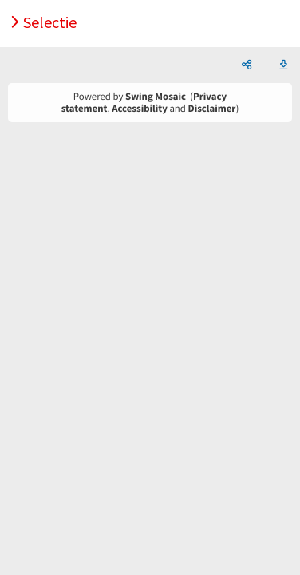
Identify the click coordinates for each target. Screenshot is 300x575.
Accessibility (140, 108)
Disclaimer (212, 108)
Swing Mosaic (155, 96)
